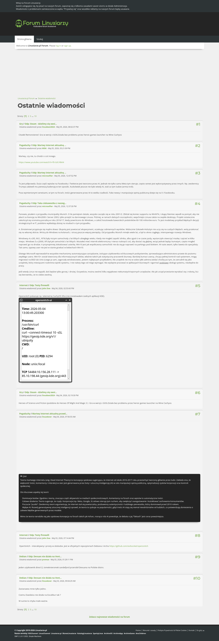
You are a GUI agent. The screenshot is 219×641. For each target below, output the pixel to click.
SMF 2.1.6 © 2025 (21, 636)
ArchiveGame (129, 633)
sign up (67, 45)
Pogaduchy (24, 145)
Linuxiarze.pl (56, 633)
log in (58, 45)
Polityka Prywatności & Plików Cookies (172, 630)
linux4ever (47, 416)
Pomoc (138, 630)
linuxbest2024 (48, 127)
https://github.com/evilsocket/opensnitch (128, 546)
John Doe (46, 288)
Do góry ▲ (200, 630)
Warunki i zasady (149, 630)
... (33, 116)
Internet (23, 285)
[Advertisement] (109, 72)
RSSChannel (33, 633)
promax (45, 559)
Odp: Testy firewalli (39, 285)
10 (35, 116)
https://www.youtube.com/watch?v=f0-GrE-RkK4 (41, 162)
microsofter (47, 176)
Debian (22, 556)
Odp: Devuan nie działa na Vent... (45, 556)
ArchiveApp (118, 633)
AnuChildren (141, 633)
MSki (44, 148)
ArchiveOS (108, 633)
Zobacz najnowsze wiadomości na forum (109, 617)
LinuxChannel (44, 633)
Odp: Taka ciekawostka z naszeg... (49, 203)
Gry (21, 123)
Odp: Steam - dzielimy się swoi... (41, 123)
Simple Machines (35, 636)
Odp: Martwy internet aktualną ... (49, 145)
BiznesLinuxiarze (69, 633)
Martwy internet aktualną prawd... (49, 413)
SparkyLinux (98, 633)
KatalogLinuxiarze (84, 633)
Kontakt (192, 630)
